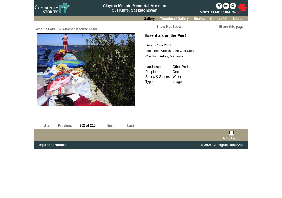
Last (130, 126)
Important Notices (53, 145)
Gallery (150, 19)
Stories (200, 19)
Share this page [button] (231, 27)
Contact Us (219, 19)
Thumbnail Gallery (175, 19)
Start (47, 126)
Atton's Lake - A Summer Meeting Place (67, 29)
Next (110, 126)
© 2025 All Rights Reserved (222, 145)
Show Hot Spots (169, 27)
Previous (65, 126)
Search (237, 19)
